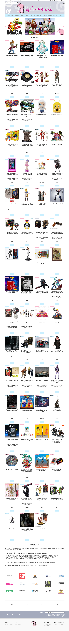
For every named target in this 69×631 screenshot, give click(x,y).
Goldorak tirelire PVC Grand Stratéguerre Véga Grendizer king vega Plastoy (42, 322)
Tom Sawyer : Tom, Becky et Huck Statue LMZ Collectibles (42, 174)
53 (57, 152)
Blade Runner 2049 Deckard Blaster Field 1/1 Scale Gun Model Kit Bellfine (57, 233)
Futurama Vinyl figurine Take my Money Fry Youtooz (12, 56)
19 (12, 152)
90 (57, 359)
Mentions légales (18, 624)
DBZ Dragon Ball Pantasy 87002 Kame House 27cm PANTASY (57, 144)
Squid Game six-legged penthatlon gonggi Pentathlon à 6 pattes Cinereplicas (57, 470)
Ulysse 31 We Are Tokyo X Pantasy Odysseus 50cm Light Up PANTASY (42, 410)
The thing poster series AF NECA (12, 439)
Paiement (6, 622)
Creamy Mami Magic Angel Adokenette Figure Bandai (27, 174)
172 (12, 123)
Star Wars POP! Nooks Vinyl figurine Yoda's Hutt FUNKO (57, 262)
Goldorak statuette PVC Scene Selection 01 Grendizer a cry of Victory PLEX (57, 322)
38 (42, 152)
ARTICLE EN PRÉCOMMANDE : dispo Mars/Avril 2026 (12, 90)
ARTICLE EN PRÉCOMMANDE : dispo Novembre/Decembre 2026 (27, 209)
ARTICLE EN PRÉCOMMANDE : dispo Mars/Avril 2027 (56, 179)
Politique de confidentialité (9, 624)
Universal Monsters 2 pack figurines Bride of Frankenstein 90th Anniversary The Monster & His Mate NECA (27, 293)
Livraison (16, 620)
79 (57, 241)
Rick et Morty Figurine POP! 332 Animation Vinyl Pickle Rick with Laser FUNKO (57, 499)
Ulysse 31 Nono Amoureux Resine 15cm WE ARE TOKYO (12, 292)
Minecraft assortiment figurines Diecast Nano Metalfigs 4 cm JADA (27, 440)
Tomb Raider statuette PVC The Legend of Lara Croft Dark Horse (12, 528)
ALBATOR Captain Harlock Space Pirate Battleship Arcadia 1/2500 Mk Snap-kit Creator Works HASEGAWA (27, 115)
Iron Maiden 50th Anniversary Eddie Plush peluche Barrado (42, 115)
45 (42, 389)
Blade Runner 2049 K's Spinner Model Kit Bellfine (42, 381)
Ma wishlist (47, 0)
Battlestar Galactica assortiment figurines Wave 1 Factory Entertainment (27, 381)
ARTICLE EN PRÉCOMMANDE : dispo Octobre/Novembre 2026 (12, 120)
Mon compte (40, 0)
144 (27, 389)
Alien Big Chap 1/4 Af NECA (12, 262)
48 (27, 93)
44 (42, 211)
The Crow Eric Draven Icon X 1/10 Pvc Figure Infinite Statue (12, 410)
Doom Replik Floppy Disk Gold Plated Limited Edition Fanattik (12, 381)
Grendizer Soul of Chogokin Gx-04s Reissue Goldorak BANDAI (42, 351)
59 (57, 418)
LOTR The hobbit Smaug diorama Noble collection (42, 528)
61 (42, 300)
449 (40, 182)
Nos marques (35, 571)
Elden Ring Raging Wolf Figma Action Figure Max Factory (56, 174)
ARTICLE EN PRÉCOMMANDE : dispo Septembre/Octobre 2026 (27, 150)
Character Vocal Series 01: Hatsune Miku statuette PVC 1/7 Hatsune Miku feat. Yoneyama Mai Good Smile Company (42, 56)
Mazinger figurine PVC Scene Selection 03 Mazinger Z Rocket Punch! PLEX (57, 292)
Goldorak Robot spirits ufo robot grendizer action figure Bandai (57, 203)
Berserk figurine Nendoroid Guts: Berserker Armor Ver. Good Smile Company (42, 292)
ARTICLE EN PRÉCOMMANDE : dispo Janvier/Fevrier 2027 (42, 150)
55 (42, 93)
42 (12, 507)
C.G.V (16, 622)
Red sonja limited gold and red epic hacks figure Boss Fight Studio (42, 85)
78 (57, 211)
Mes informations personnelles (47, 625)
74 (27, 536)
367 (27, 477)
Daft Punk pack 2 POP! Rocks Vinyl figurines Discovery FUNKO (12, 233)
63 (27, 330)
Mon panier (47, 622)
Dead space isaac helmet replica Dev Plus (42, 233)
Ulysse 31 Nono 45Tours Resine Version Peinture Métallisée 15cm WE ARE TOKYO (57, 56)
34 (27, 182)
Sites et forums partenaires (59, 622)
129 (57, 182)
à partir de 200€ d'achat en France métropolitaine (12, 606)
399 (27, 64)
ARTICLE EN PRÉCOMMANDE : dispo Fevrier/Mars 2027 (12, 356)
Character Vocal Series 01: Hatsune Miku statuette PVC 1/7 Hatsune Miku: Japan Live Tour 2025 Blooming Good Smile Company (27, 470)
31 (42, 330)
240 (42, 359)
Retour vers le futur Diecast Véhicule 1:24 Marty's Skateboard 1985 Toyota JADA (12, 85)
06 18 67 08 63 (36, 565)
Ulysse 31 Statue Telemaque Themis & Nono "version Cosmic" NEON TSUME (12, 174)
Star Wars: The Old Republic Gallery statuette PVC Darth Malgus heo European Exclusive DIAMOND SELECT (27, 529)
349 (56, 93)
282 (42, 64)
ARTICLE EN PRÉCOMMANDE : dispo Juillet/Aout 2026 (12, 179)
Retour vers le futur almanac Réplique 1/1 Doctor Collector (27, 410)
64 (12, 182)
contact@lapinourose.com (22, 565)
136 (12, 270)
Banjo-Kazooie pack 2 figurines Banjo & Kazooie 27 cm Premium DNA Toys (42, 263)
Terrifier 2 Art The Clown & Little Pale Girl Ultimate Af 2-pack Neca (27, 322)
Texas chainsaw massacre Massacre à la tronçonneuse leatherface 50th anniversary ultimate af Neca (42, 499)
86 (42, 270)
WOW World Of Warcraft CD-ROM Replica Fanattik (12, 203)
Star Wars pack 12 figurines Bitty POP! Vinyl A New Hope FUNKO (12, 469)
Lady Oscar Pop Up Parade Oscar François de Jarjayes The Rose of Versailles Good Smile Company (27, 204)
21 (42, 123)
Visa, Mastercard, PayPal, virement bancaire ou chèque (27, 606)
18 (57, 123)
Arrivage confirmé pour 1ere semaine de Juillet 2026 (42, 238)
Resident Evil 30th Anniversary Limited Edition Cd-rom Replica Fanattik (12, 322)
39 (12, 93)
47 (27, 270)
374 (42, 448)
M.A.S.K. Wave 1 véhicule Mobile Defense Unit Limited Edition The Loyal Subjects (12, 115)
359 (43, 182)
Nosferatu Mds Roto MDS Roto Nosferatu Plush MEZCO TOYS (12, 351)
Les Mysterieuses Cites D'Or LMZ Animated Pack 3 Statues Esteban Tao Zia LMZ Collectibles (42, 440)
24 (27, 123)
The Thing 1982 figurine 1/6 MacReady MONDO (57, 85)
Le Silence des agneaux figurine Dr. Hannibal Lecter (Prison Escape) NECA (42, 204)
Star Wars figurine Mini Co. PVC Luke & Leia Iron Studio (57, 410)
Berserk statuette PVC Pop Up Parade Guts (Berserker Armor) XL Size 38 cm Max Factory (27, 499)
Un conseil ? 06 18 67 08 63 (42, 606)
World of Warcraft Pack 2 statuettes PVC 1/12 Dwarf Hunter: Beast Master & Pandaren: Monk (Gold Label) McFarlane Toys (56, 441)
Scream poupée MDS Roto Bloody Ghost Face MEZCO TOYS (57, 351)
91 (12, 359)
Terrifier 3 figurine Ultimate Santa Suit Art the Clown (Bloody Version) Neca (42, 145)
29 (12, 64)
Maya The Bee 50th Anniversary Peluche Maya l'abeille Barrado (57, 115)
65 (57, 389)
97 (27, 152)
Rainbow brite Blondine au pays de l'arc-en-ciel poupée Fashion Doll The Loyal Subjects (12, 145)
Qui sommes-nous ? (34, 544)
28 (12, 211)
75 (42, 241)
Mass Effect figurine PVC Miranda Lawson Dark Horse (27, 262)
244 (42, 418)
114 (57, 64)
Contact (46, 620)
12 (57, 477)
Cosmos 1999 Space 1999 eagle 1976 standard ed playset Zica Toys (27, 56)
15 (27, 241)
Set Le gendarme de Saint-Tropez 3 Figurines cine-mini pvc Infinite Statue (42, 470)
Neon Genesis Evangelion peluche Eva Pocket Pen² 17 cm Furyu (27, 233)
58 (12, 418)
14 (57, 507)
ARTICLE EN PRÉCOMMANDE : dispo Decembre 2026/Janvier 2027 (12, 327)
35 (58, 448)
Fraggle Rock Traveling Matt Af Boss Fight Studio (12, 499)
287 (27, 507)
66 (27, 300)
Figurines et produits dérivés (59, 624)
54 (12, 536)
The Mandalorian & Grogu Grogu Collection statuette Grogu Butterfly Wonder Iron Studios (27, 145)
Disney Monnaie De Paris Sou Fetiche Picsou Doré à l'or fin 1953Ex (27, 85)
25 (27, 418)
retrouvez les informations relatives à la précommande (57, 606)
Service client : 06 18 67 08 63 (59, 0)
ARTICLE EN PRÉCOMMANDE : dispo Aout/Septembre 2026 (12, 386)
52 (27, 211)
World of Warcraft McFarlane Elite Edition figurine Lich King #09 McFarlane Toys (27, 351)
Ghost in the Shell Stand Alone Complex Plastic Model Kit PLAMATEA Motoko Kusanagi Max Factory (57, 381)
